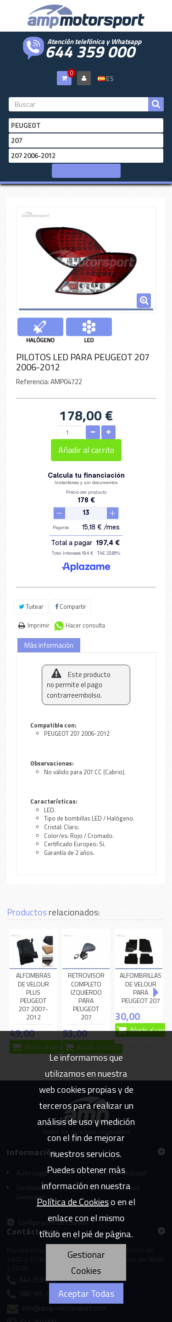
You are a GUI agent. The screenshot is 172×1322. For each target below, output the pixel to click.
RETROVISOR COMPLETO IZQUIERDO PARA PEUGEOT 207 (86, 964)
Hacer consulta (85, 592)
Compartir (70, 573)
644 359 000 (90, 50)
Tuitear (31, 573)
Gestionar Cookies (86, 1262)
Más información (48, 612)
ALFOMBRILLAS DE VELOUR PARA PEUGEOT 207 (140, 955)
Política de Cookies (73, 1202)
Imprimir (39, 592)
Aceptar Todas (86, 1293)
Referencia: (32, 381)
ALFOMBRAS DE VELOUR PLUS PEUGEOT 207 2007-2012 (33, 964)
